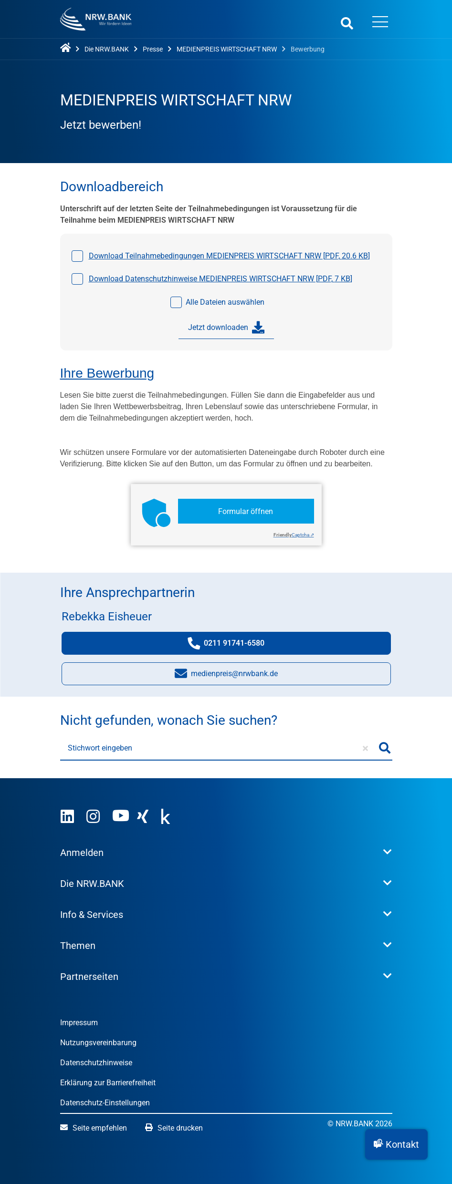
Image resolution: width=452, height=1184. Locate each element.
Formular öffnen (245, 511)
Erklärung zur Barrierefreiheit (108, 1082)
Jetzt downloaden (226, 327)
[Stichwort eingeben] (219, 748)
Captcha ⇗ (293, 534)
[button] (396, 1144)
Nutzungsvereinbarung (98, 1042)
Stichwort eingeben (100, 747)
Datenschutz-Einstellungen (105, 1102)
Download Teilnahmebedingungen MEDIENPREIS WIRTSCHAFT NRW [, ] (229, 255)
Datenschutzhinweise (96, 1062)
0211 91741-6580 (235, 645)
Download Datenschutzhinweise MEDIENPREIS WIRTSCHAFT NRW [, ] (220, 278)
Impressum (79, 1022)
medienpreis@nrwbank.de (226, 676)
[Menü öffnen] (380, 22)
